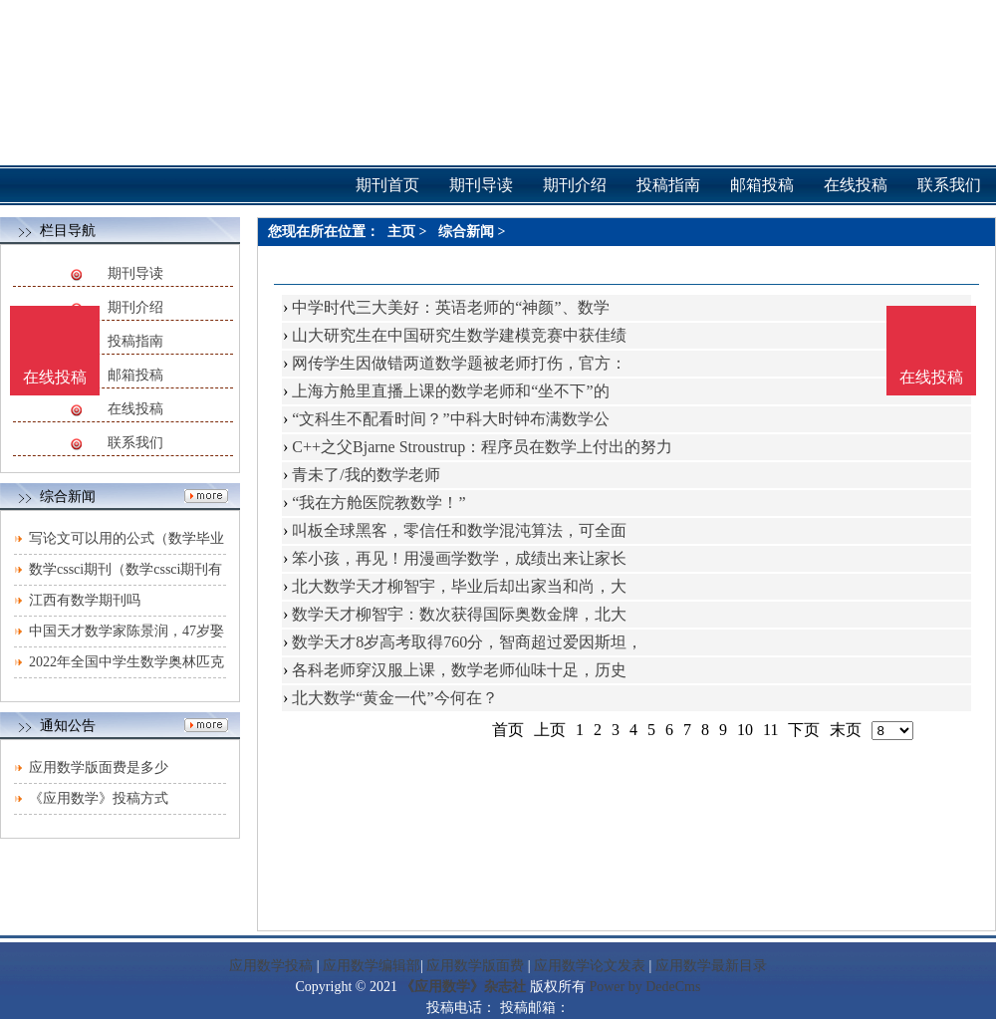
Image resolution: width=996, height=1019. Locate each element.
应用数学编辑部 (371, 965)
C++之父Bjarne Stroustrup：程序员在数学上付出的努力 (482, 446)
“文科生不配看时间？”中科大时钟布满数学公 (450, 418)
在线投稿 (135, 408)
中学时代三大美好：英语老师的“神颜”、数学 (450, 307)
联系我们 (135, 442)
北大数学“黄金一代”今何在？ (394, 697)
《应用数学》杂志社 (463, 986)
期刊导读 (135, 273)
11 (770, 729)
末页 (846, 729)
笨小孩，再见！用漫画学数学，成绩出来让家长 (459, 558)
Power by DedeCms (644, 986)
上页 (550, 729)
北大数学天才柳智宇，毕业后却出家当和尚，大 (459, 586)
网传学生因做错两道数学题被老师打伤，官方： (459, 363)
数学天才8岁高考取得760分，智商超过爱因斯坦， (467, 642)
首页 (508, 729)
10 (745, 729)
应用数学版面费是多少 (98, 767)
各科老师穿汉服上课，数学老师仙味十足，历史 (459, 669)
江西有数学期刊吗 (84, 600)
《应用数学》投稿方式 (98, 798)
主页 (401, 231)
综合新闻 (466, 231)
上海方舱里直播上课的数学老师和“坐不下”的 (450, 390)
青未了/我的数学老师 (365, 474)
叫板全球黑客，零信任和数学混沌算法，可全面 (459, 530)
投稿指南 (135, 341)
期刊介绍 (135, 307)
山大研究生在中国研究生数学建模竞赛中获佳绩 (459, 335)
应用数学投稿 (271, 965)
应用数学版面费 (475, 965)
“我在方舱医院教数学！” (378, 502)
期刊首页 (387, 184)
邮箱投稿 (135, 375)
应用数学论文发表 (589, 965)
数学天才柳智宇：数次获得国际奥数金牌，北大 (459, 614)
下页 (804, 729)
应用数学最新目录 (711, 965)
